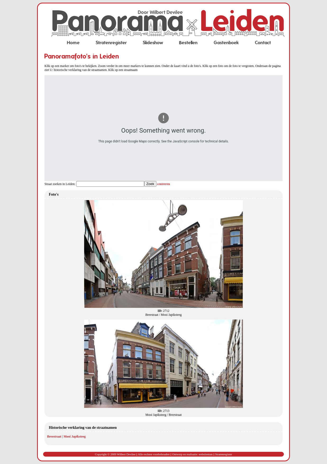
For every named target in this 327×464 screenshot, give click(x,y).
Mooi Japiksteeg (74, 436)
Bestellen (188, 42)
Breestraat (54, 436)
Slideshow (153, 42)
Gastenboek (226, 42)
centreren (163, 184)
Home (73, 42)
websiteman (206, 454)
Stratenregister (111, 42)
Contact (263, 42)
